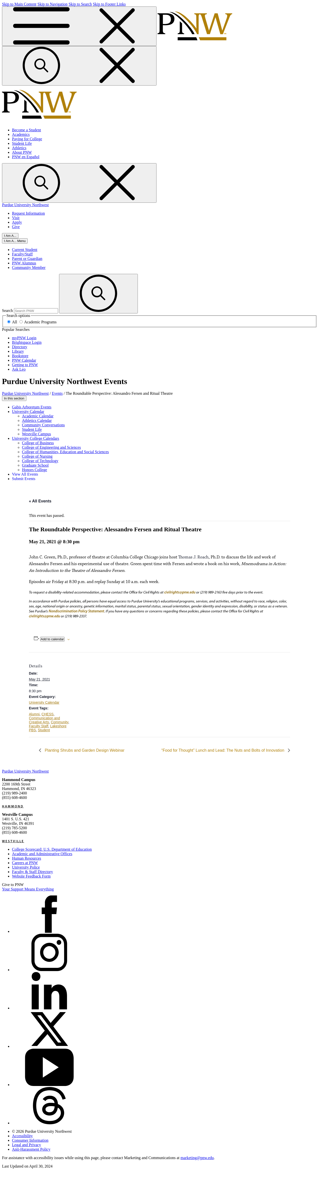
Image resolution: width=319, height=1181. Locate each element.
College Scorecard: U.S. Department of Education (52, 849)
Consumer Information (30, 1140)
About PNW (22, 152)
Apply (17, 222)
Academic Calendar (38, 416)
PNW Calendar (24, 360)
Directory (19, 347)
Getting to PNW (25, 365)
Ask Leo (19, 369)
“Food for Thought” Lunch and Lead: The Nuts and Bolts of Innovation (223, 750)
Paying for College (27, 139)
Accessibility (22, 1136)
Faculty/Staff (22, 254)
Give (16, 227)
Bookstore (20, 356)
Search (7, 310)
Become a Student (26, 130)
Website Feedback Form (31, 876)
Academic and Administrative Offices (42, 854)
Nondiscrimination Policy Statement (76, 611)
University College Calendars (35, 438)
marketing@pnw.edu (197, 1158)
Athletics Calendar (37, 420)
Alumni (34, 714)
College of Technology (40, 461)
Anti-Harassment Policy (31, 1149)
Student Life (22, 143)
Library (18, 351)
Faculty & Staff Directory (32, 872)
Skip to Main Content (19, 4)
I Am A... (10, 236)
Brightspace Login (27, 342)
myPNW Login (24, 338)
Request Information (28, 213)
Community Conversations (43, 425)
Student (44, 730)
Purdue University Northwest (25, 205)
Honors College (34, 470)
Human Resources (26, 858)
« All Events (40, 501)
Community (59, 722)
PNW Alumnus (24, 263)
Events (57, 393)
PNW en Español (25, 157)
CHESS (48, 714)
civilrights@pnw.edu (179, 592)
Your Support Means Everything (28, 889)
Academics (21, 134)
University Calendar (28, 411)
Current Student (24, 249)
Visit (15, 218)
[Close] (15, 241)
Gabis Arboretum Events (31, 407)
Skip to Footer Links (109, 4)
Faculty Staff (38, 726)
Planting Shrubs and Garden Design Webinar (84, 750)
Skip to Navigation (52, 4)
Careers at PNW (25, 863)
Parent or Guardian (27, 258)
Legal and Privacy (26, 1145)
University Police (26, 867)
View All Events (25, 474)
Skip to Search (80, 4)
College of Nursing (37, 456)
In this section (14, 398)
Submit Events (23, 479)
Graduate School (35, 465)
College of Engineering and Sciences (51, 447)
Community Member (29, 267)
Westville (13, 841)
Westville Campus (36, 434)
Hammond (13, 806)
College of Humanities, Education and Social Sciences (65, 452)
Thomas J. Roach (193, 557)
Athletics (19, 148)
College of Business (38, 443)
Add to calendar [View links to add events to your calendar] (52, 639)
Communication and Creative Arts (44, 720)
